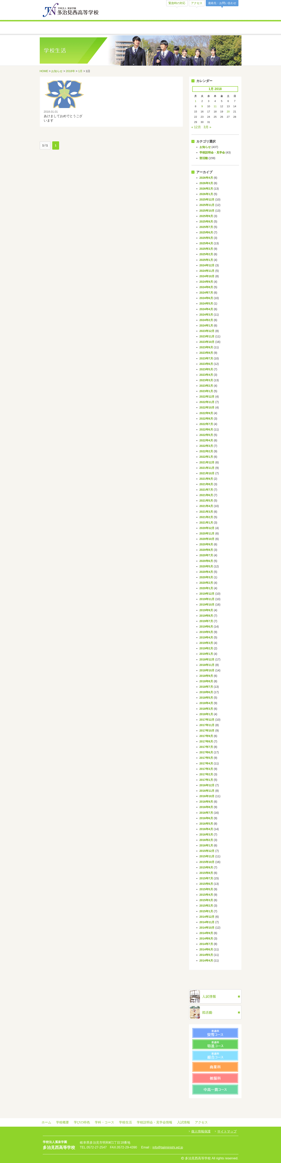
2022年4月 (206, 440)
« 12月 (196, 127)
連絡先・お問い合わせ (222, 3)
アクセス (196, 3)
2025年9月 (206, 216)
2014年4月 (206, 960)
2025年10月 (207, 210)
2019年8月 (206, 615)
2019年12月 (207, 593)
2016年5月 (206, 823)
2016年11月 (207, 790)
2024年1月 (206, 325)
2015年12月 (207, 850)
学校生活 (157, 28)
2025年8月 (206, 221)
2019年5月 (206, 632)
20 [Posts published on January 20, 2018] (228, 111)
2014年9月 (206, 933)
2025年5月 (206, 237)
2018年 (70, 71)
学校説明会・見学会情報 (191, 28)
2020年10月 (207, 539)
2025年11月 (207, 205)
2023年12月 (207, 331)
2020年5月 (206, 566)
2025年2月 (206, 254)
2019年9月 (206, 610)
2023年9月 (206, 347)
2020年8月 (206, 549)
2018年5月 (206, 697)
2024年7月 (206, 292)
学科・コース (124, 28)
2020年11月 (207, 533)
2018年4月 (206, 703)
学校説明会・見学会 (212, 152)
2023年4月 (206, 374)
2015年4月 (206, 894)
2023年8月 (206, 352)
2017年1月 (206, 779)
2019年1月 (206, 653)
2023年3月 (206, 380)
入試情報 (224, 28)
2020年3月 (206, 577)
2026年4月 (206, 177)
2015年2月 (206, 905)
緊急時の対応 (176, 3)
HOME (44, 71)
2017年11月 (207, 725)
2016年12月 (207, 785)
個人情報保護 (201, 1131)
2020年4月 (206, 571)
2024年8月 (206, 287)
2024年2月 (206, 320)
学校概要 (56, 28)
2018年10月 (207, 670)
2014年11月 (207, 922)
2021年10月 (207, 473)
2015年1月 (206, 911)
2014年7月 (206, 944)
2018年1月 (206, 714)
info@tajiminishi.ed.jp (168, 1147)
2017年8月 (206, 741)
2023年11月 (207, 336)
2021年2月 (206, 517)
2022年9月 (206, 413)
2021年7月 (206, 489)
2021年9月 (206, 478)
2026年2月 (206, 188)
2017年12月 (207, 719)
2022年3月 (206, 445)
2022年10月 (207, 407)
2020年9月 (206, 544)
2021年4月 (206, 506)
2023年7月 (206, 358)
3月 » (207, 127)
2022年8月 (206, 418)
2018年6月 (206, 692)
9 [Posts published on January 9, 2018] (202, 106)
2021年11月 (207, 467)
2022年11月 (207, 402)
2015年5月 (206, 889)
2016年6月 (206, 818)
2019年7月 (206, 621)
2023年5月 (206, 369)
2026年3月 (206, 183)
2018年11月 (207, 665)
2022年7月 (206, 424)
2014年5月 (206, 954)
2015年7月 (206, 878)
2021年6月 (206, 495)
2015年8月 (206, 872)
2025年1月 (206, 259)
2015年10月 (207, 862)
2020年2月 (206, 582)
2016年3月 (206, 834)
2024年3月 (206, 314)
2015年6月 (206, 883)
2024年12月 (207, 265)
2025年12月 (207, 199)
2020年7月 (206, 555)
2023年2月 (206, 385)
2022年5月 (206, 435)
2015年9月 (206, 867)
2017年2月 (206, 774)
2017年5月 (206, 757)
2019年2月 (206, 648)
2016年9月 (206, 801)
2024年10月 (207, 276)
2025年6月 (206, 232)
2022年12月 (207, 396)
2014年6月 (206, 949)
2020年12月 (207, 528)
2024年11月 (207, 270)
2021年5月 (206, 500)
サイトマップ (227, 1131)
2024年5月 (206, 303)
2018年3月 (206, 708)
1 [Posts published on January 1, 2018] (195, 101)
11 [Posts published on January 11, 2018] (215, 106)
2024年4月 (206, 309)
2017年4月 (206, 763)
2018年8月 (206, 681)
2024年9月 (206, 281)
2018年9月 (206, 675)
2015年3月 (206, 900)
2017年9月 (206, 736)
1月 (80, 71)
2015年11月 (207, 856)
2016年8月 (206, 807)
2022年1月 (206, 456)
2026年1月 (206, 194)
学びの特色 (90, 28)
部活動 (204, 158)
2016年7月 (206, 812)
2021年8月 (206, 484)
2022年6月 (206, 429)
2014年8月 (206, 938)
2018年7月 (206, 686)
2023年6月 (206, 363)
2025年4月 (206, 243)
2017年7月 (206, 746)
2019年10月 (207, 604)
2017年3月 (206, 768)
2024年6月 (206, 298)
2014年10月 (207, 927)
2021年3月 (206, 511)
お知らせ (57, 71)
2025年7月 (206, 227)
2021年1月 (206, 522)
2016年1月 (206, 845)
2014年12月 (207, 916)
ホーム (46, 1122)
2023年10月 (207, 341)
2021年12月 (207, 462)
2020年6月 (206, 561)
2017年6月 (206, 752)
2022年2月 (206, 451)
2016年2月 (206, 840)
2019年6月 (206, 626)
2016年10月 (207, 796)
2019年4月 (206, 637)
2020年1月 (206, 588)
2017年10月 (207, 730)
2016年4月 (206, 829)
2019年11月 (207, 599)
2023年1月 (206, 391)
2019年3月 (206, 642)
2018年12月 (207, 659)
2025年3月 (206, 248)
